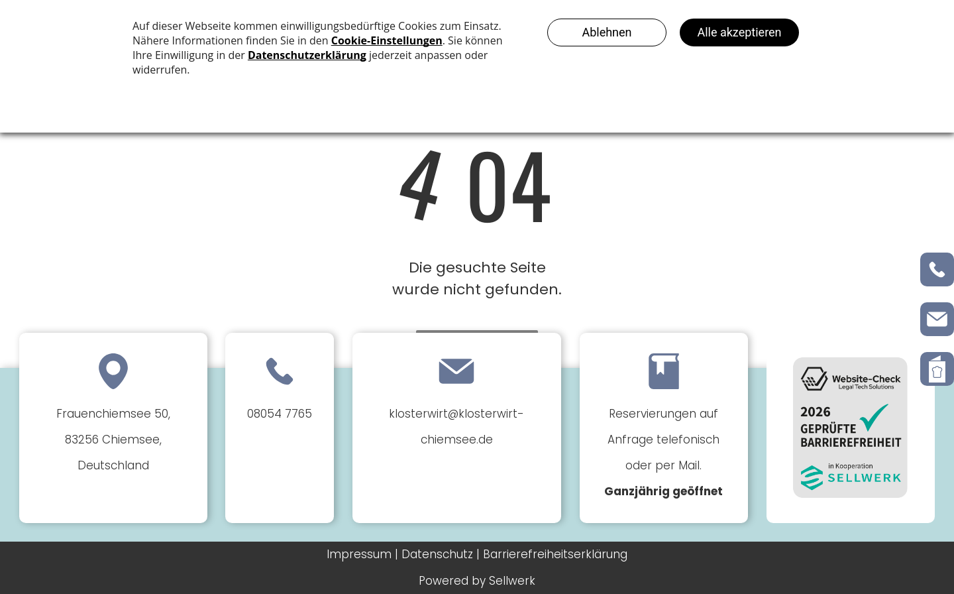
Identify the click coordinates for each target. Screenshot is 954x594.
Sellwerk (512, 581)
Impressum (359, 554)
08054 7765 (279, 414)
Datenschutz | (440, 554)
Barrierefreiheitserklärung (555, 554)
